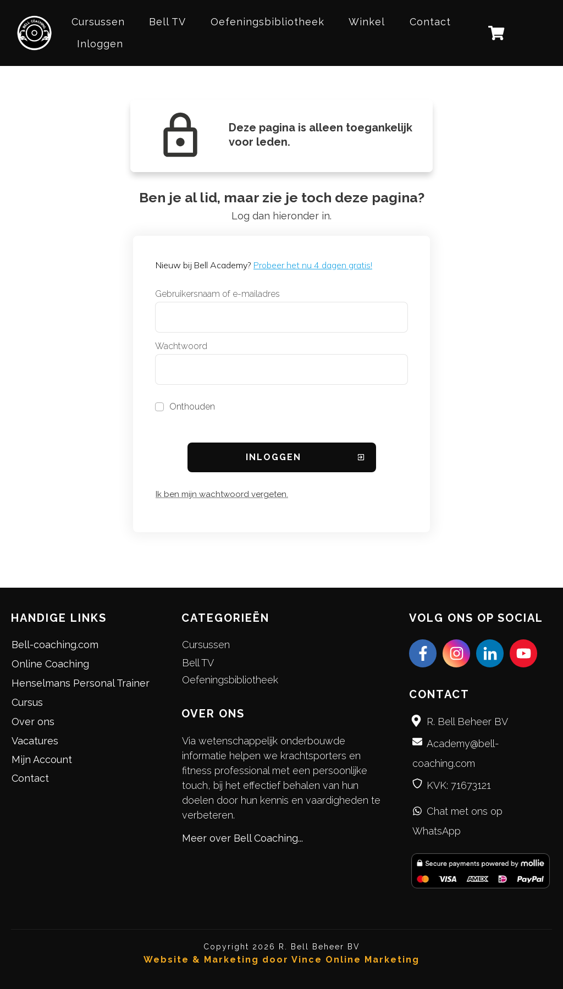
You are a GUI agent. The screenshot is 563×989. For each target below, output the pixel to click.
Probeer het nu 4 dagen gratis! (312, 264)
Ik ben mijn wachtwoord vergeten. (222, 494)
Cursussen (206, 644)
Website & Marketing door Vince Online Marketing (281, 959)
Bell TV (198, 662)
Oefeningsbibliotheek (230, 680)
